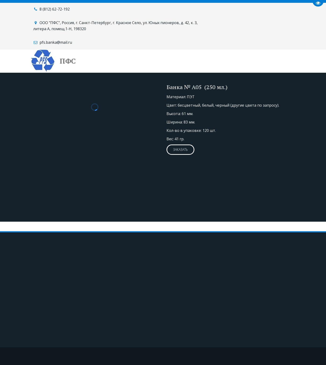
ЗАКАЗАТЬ (180, 149)
